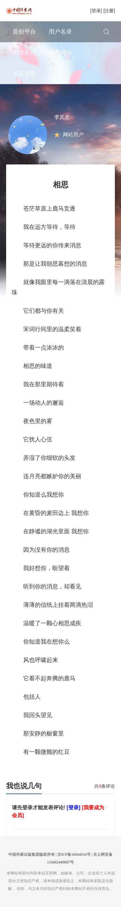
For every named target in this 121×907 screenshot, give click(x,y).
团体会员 (24, 52)
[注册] (109, 10)
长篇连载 (24, 73)
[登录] (96, 10)
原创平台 (24, 31)
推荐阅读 (60, 52)
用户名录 (60, 31)
